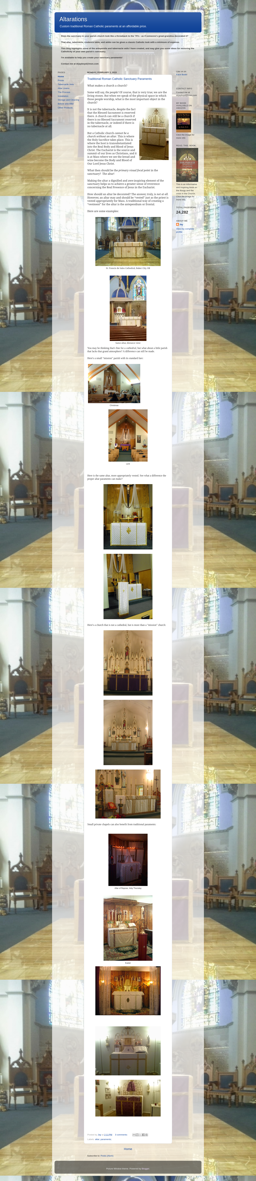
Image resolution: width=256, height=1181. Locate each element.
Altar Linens (63, 88)
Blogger (145, 1168)
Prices (61, 80)
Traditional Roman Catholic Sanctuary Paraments (119, 78)
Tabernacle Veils (66, 84)
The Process (64, 92)
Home (128, 1149)
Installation (63, 96)
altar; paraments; (103, 1139)
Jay (181, 224)
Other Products (65, 107)
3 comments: (121, 1134)
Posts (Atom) (107, 1156)
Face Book (181, 74)
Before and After (66, 104)
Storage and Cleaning (68, 100)
